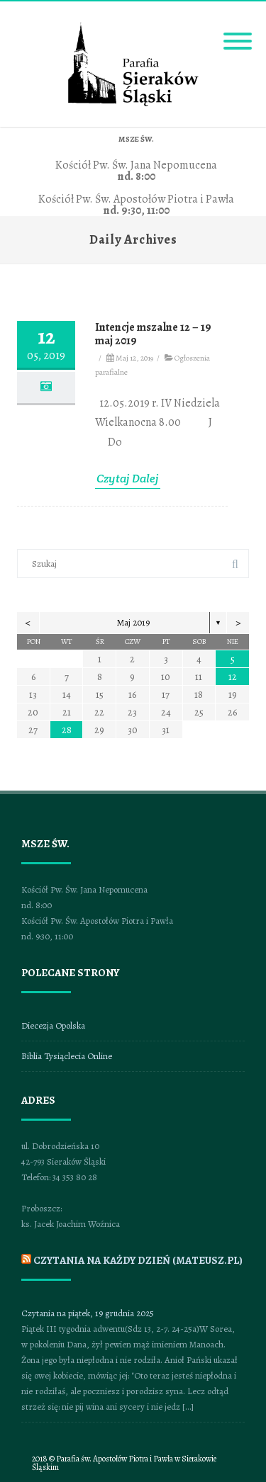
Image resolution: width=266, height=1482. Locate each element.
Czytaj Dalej (127, 478)
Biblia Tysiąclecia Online (66, 1056)
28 (67, 730)
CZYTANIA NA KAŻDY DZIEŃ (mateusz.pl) (138, 1260)
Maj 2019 (133, 622)
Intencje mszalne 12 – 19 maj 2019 (153, 334)
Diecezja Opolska (53, 1025)
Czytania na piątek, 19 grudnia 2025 (87, 1313)
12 (232, 677)
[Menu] (237, 32)
